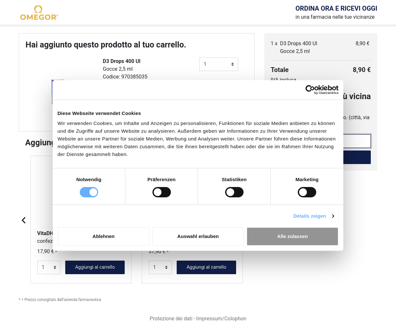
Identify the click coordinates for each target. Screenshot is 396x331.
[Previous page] (24, 219)
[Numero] (218, 64)
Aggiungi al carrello (95, 267)
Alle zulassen (292, 236)
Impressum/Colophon (221, 318)
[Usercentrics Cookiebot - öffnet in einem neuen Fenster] (310, 90)
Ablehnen (103, 236)
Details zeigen (309, 216)
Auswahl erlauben (198, 236)
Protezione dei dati (171, 318)
